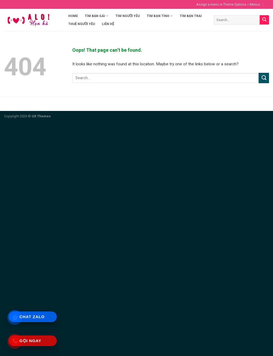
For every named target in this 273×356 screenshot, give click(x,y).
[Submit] (264, 20)
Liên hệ (108, 24)
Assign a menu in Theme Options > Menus (228, 4)
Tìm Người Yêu (127, 16)
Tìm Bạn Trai (191, 16)
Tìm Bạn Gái (97, 15)
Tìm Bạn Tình (159, 15)
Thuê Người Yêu (81, 24)
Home (73, 16)
